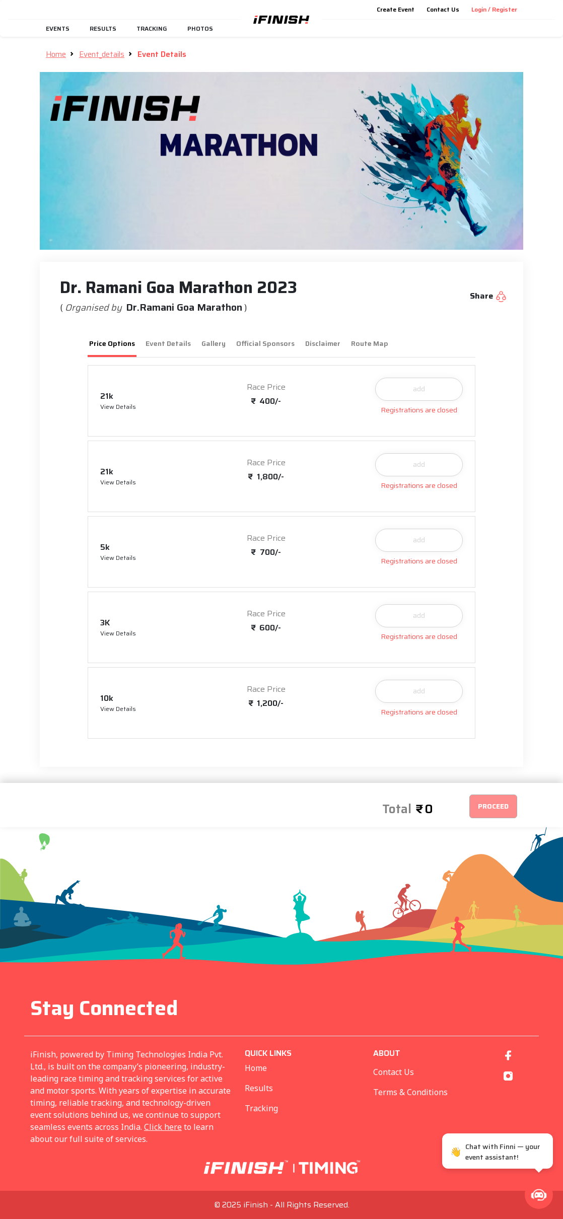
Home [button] (56, 54)
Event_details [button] (101, 54)
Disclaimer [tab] (322, 343)
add (419, 388)
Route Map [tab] (369, 343)
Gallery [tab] (213, 343)
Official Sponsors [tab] (265, 343)
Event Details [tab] (168, 343)
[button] (539, 1195)
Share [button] (488, 296)
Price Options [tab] (112, 343)
